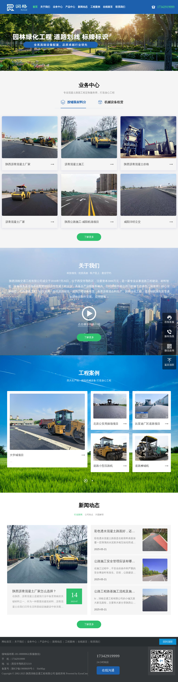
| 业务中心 (30, 641)
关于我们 (45, 7)
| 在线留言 (81, 641)
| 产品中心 (43, 641)
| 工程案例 (68, 641)
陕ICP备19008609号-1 (22, 668)
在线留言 (108, 7)
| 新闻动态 (55, 641)
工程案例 (95, 7)
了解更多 (89, 237)
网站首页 (6, 641)
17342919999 (18, 659)
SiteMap (41, 668)
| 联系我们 (93, 641)
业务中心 (58, 7)
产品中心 (70, 7)
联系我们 (120, 7)
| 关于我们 (17, 641)
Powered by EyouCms (76, 673)
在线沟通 (108, 670)
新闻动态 (83, 7)
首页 (35, 7)
